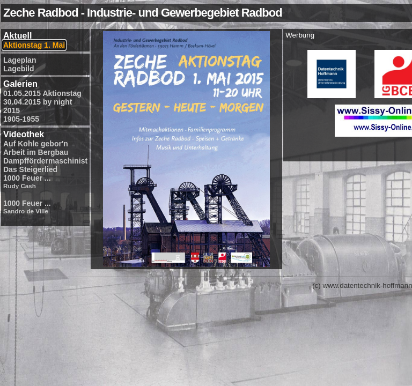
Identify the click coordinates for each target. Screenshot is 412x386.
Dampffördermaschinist (45, 161)
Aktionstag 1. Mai (34, 45)
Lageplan (19, 60)
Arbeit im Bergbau (35, 152)
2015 (11, 110)
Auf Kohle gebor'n (35, 143)
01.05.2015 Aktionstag (42, 93)
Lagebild (18, 68)
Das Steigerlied (30, 169)
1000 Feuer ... (27, 181)
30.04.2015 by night (37, 102)
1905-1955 (21, 119)
